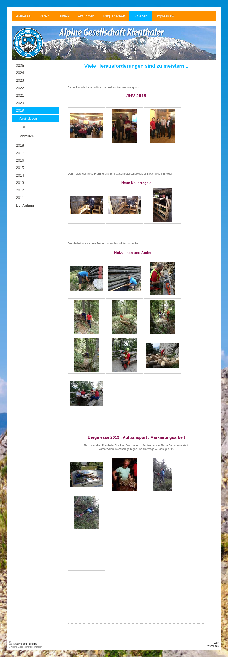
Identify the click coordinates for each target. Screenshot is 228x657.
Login (216, 643)
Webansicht (213, 646)
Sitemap (33, 643)
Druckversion (18, 643)
